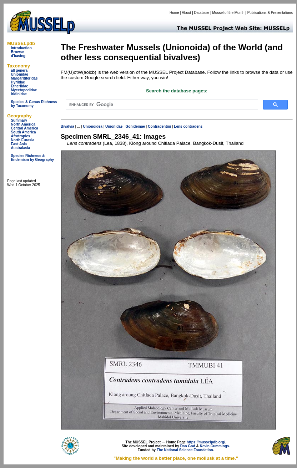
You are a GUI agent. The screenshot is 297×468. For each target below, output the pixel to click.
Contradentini (159, 126)
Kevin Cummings (214, 446)
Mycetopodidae (24, 90)
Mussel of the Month (228, 13)
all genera (19, 70)
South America (23, 132)
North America (23, 124)
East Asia (19, 144)
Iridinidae (18, 94)
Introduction (21, 48)
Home (174, 13)
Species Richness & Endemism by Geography (32, 158)
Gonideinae (135, 126)
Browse (17, 52)
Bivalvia (67, 126)
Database (202, 13)
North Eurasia (22, 140)
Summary (19, 120)
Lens (178, 126)
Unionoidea (92, 126)
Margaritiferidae (24, 78)
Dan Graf (187, 446)
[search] (161, 105)
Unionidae (19, 74)
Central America (24, 128)
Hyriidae (18, 82)
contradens (192, 126)
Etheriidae (19, 86)
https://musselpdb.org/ (206, 442)
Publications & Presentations (270, 13)
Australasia (20, 148)
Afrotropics (20, 136)
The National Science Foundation (185, 450)
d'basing (18, 56)
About (186, 13)
